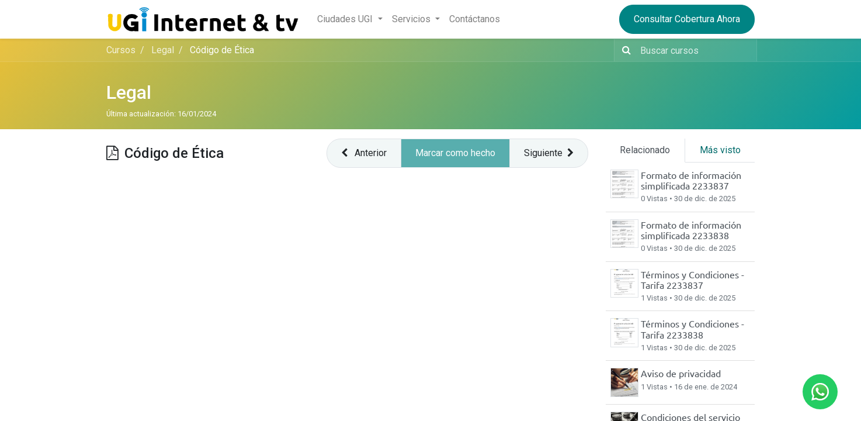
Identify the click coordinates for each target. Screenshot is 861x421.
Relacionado (645, 150)
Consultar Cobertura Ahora (687, 19)
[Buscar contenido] (694, 50)
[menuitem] (475, 19)
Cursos (121, 50)
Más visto (720, 150)
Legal (128, 92)
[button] (364, 153)
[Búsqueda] (624, 50)
